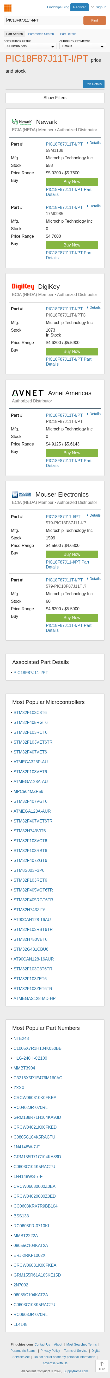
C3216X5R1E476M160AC (38, 1078)
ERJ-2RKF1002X (30, 1255)
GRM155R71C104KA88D (37, 1157)
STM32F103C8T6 (30, 712)
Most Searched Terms (81, 1344)
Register (79, 7)
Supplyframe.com (76, 1371)
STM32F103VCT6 (30, 841)
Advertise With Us (54, 1363)
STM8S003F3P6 (29, 870)
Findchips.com (8, 8)
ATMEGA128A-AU (31, 781)
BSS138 (21, 1216)
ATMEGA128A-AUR (32, 811)
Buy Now (72, 182)
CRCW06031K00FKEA (35, 1265)
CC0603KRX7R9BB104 (36, 1206)
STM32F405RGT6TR (33, 900)
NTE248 (21, 1038)
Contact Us (42, 1344)
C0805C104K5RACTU (34, 1137)
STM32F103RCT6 (30, 732)
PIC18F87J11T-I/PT (64, 144)
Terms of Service (75, 1351)
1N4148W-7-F (27, 1147)
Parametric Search (23, 1351)
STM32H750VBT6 (30, 939)
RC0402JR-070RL (31, 1107)
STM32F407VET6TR (33, 821)
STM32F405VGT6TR (33, 890)
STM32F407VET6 (30, 752)
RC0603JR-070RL (31, 1314)
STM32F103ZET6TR (33, 988)
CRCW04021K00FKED (35, 1127)
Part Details (93, 84)
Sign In (101, 7)
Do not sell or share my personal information (64, 1357)
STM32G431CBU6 (31, 949)
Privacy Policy (50, 1351)
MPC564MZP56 (28, 791)
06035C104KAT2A (31, 1295)
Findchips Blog (58, 7)
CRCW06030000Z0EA (35, 1186)
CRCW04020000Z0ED (35, 1196)
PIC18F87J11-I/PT (63, 517)
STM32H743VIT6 (30, 831)
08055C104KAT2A (31, 1245)
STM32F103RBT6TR (33, 929)
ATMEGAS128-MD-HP (35, 998)
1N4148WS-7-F (28, 1176)
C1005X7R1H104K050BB (38, 1048)
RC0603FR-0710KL (32, 1226)
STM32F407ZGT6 (30, 860)
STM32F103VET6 (30, 772)
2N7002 (21, 1285)
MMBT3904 (24, 1068)
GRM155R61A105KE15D (37, 1275)
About (58, 1344)
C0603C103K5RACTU (34, 1304)
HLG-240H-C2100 (30, 1058)
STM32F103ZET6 (30, 979)
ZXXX (19, 1088)
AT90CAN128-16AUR (34, 959)
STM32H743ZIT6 (30, 910)
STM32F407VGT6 (30, 801)
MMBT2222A (26, 1235)
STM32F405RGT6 (31, 722)
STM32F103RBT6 (30, 850)
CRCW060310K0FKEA (35, 1097)
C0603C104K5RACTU (34, 1166)
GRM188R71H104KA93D (37, 1117)
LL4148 (20, 1324)
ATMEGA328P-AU (31, 762)
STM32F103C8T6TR (33, 969)
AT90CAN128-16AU (32, 919)
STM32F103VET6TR (33, 742)
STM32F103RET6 (30, 880)
